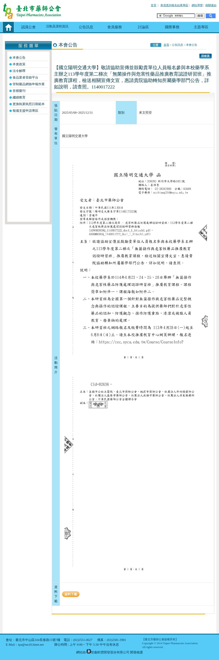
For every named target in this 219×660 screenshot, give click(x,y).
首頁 (153, 5)
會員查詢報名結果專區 (174, 5)
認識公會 (28, 27)
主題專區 (201, 27)
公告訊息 (86, 27)
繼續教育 (19, 97)
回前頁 (205, 56)
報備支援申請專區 (25, 110)
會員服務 (114, 27)
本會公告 (19, 57)
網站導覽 (197, 5)
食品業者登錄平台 (25, 77)
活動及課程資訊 (57, 26)
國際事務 (172, 27)
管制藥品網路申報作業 (29, 84)
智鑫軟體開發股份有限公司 (108, 652)
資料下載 (70, 594)
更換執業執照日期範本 (29, 104)
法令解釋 (19, 71)
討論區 (143, 27)
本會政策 (19, 64)
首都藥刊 (19, 90)
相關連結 (210, 5)
